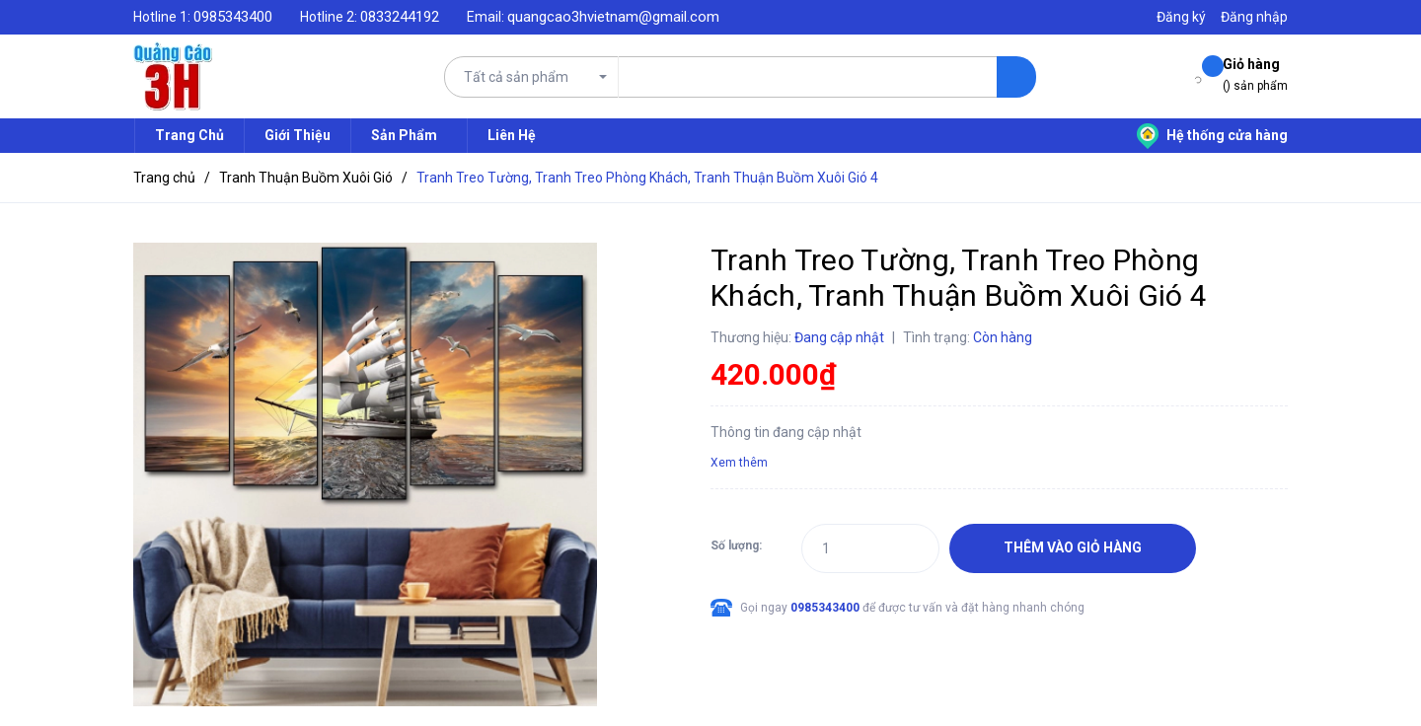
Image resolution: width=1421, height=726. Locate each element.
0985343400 (232, 17)
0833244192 (399, 17)
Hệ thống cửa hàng (1212, 135)
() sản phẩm (1255, 73)
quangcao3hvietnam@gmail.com (613, 17)
